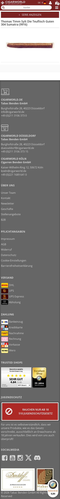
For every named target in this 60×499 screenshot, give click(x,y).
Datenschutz (8, 255)
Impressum (8, 239)
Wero (8, 350)
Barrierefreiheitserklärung (16, 266)
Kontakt (5, 198)
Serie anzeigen (30, 15)
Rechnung (11, 339)
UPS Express (12, 296)
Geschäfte (7, 209)
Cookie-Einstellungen (13, 260)
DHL (7, 285)
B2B (3, 219)
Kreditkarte (12, 327)
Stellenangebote (11, 214)
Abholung (11, 302)
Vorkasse (10, 344)
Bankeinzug (12, 322)
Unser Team (8, 193)
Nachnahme (12, 333)
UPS (7, 291)
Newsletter (7, 203)
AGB (3, 244)
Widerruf (6, 249)
